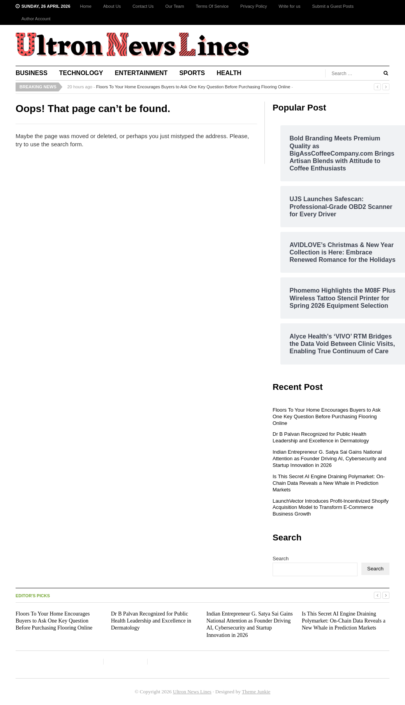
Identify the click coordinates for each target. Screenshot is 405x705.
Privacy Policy (253, 6)
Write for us (289, 6)
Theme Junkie (256, 691)
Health (229, 73)
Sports (192, 73)
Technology (81, 73)
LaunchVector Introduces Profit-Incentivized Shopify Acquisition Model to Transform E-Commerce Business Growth (331, 507)
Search (281, 558)
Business (32, 73)
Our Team (175, 6)
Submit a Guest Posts (333, 6)
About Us (112, 6)
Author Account (36, 18)
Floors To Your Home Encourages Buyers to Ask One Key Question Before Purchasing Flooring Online (193, 86)
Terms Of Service (212, 6)
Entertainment (141, 73)
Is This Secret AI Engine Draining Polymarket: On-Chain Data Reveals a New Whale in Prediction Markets (329, 483)
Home (86, 6)
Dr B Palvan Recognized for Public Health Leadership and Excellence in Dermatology (321, 437)
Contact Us (142, 6)
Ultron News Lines (192, 691)
